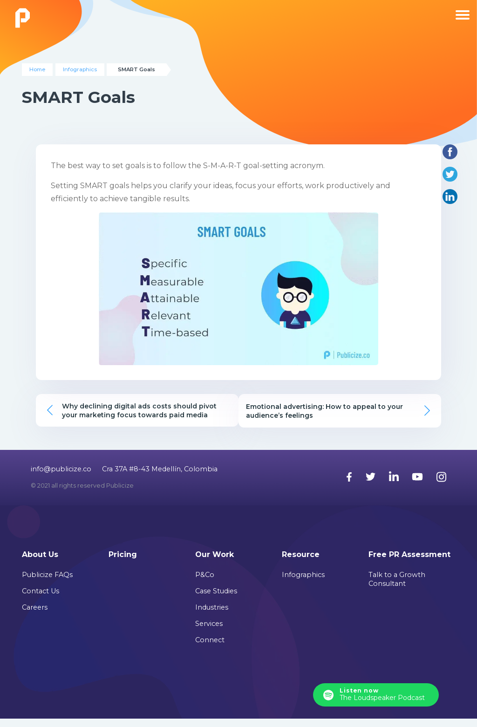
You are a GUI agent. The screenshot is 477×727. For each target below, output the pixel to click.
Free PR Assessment (409, 562)
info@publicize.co (61, 477)
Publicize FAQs (47, 583)
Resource (301, 562)
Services (209, 632)
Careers (35, 615)
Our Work (214, 562)
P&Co (204, 583)
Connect (210, 648)
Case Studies (216, 599)
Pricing (123, 562)
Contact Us (40, 599)
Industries (211, 615)
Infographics (80, 69)
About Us (40, 562)
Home (37, 69)
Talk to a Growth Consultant (396, 587)
